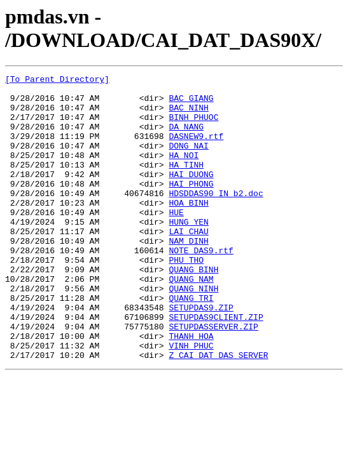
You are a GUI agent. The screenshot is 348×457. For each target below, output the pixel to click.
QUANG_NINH (193, 332)
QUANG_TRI (191, 343)
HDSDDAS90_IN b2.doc (216, 217)
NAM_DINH (188, 275)
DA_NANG (186, 137)
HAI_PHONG (191, 206)
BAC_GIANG (191, 103)
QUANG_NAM (191, 320)
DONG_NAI (188, 160)
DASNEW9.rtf (196, 149)
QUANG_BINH (193, 309)
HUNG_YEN (188, 252)
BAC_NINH (188, 115)
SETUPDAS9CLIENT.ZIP (216, 366)
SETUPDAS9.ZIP (201, 355)
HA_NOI (183, 172)
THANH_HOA (191, 389)
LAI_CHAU (188, 263)
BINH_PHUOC (193, 126)
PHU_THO (186, 297)
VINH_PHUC (191, 400)
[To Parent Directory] (57, 80)
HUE (176, 240)
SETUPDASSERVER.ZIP (213, 377)
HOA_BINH (188, 229)
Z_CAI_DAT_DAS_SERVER (218, 412)
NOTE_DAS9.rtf (201, 286)
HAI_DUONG (191, 195)
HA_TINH (186, 183)
